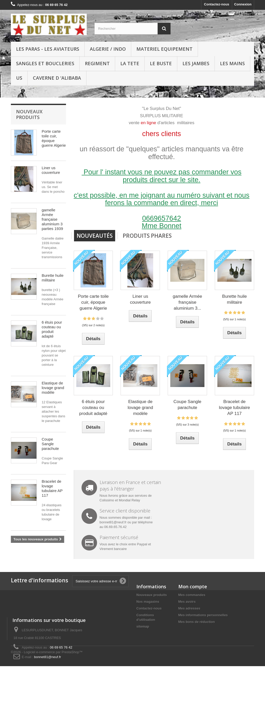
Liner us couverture (51, 170)
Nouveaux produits (29, 114)
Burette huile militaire (52, 277)
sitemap (142, 626)
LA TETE (129, 63)
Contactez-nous (216, 4)
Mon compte (192, 586)
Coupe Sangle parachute (50, 444)
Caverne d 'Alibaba (57, 78)
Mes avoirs (187, 602)
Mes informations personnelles (203, 615)
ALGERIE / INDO (108, 49)
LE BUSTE (161, 63)
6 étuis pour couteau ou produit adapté (52, 329)
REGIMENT (97, 63)
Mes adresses (189, 608)
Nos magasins (147, 602)
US (19, 78)
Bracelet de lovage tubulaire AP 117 (52, 488)
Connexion (243, 4)
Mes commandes (191, 595)
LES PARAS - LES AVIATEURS (47, 49)
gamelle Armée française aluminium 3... (187, 302)
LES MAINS (232, 63)
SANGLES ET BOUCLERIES (45, 63)
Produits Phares (147, 235)
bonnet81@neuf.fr (214, 680)
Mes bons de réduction (196, 622)
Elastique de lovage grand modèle (53, 388)
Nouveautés (95, 235)
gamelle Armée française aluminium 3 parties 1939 (52, 219)
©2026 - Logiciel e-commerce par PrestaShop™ (47, 700)
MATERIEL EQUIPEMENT (164, 49)
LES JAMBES (195, 63)
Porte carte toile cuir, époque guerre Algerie (54, 138)
